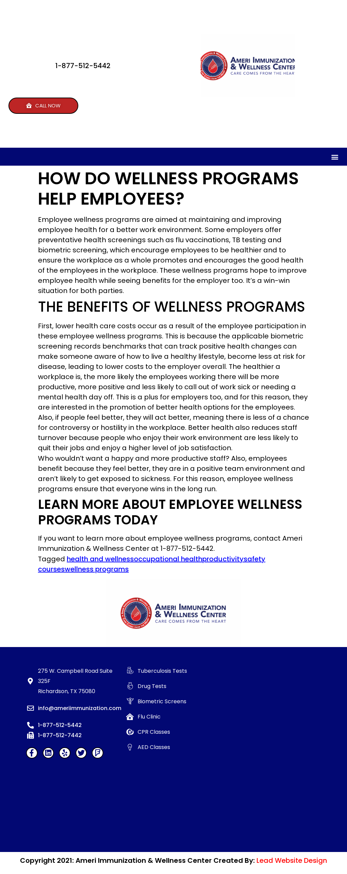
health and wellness (100, 559)
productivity (223, 559)
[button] (43, 106)
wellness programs (97, 569)
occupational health (168, 559)
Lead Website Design (292, 860)
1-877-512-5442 (82, 65)
